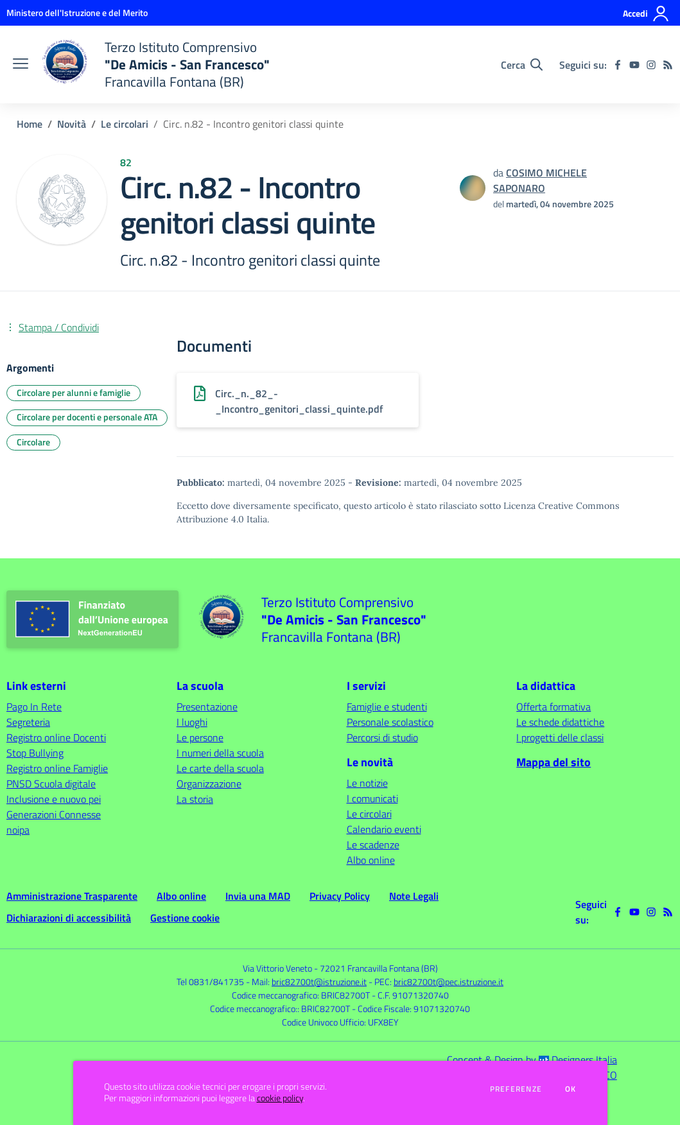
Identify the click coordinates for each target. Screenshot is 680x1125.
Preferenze (516, 1089)
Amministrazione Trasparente (71, 896)
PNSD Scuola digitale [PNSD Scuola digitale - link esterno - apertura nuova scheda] (51, 783)
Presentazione (207, 706)
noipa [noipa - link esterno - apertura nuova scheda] (18, 829)
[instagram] (651, 65)
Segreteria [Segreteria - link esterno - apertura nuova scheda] (28, 722)
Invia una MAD (257, 896)
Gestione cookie (185, 917)
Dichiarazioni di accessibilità (68, 917)
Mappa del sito (553, 762)
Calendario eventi (384, 829)
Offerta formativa (553, 706)
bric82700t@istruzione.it (319, 981)
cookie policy (280, 1098)
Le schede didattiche (560, 722)
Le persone (200, 737)
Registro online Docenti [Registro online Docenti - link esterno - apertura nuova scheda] (56, 737)
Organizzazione (209, 783)
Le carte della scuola (220, 768)
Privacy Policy (339, 896)
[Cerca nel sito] (521, 64)
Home (29, 124)
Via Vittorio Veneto (277, 968)
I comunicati (372, 798)
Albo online (371, 860)
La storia (195, 799)
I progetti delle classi (560, 737)
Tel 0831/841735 (210, 981)
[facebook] (617, 65)
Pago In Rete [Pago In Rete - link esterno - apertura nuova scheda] (34, 706)
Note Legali (414, 896)
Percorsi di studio (382, 737)
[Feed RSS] (668, 65)
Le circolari (124, 124)
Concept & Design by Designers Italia (532, 1059)
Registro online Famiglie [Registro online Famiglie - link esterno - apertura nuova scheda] (57, 768)
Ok (571, 1089)
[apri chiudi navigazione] (20, 65)
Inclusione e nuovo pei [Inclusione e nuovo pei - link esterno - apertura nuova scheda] (53, 799)
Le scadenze (373, 844)
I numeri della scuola (220, 752)
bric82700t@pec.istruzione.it (448, 981)
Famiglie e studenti (387, 706)
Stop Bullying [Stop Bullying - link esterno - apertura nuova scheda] (35, 752)
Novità (71, 124)
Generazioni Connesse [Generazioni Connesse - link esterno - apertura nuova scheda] (53, 814)
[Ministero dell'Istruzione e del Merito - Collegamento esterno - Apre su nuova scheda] (77, 12)
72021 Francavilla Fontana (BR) (379, 968)
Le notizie (367, 783)
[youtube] (634, 65)
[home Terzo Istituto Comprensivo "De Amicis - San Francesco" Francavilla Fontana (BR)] (155, 64)
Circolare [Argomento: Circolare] (33, 442)
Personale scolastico (390, 722)
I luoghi (192, 722)
